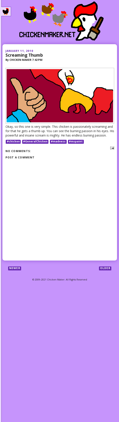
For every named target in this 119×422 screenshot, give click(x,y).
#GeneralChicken (35, 142)
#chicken (13, 142)
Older (105, 268)
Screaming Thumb (24, 55)
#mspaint (76, 142)
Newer (14, 268)
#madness (58, 142)
